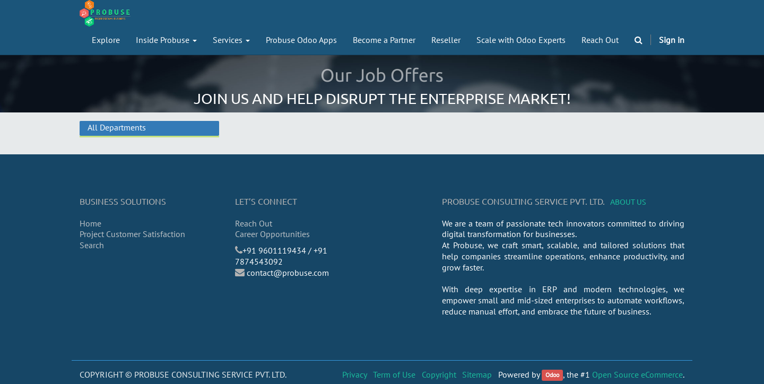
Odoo (552, 375)
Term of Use (394, 374)
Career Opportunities (272, 234)
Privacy (354, 374)
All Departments (117, 127)
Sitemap (477, 374)
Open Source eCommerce (637, 374)
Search (92, 245)
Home (90, 223)
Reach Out (253, 223)
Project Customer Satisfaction (132, 234)
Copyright (439, 374)
